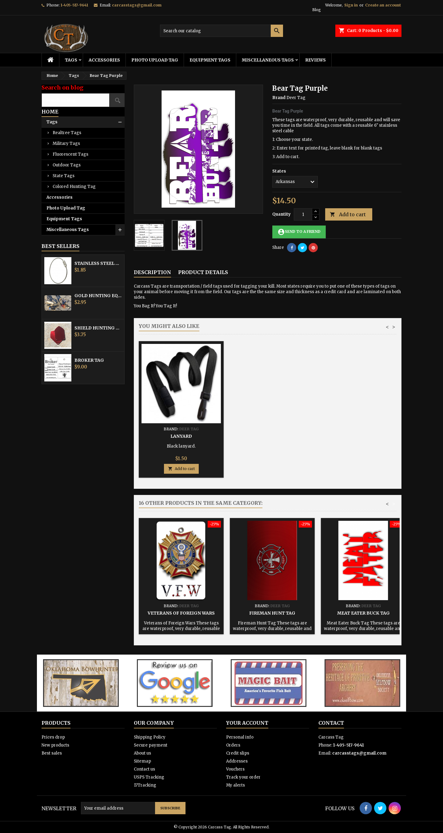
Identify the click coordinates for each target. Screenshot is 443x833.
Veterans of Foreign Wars (181, 613)
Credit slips (237, 753)
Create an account (383, 5)
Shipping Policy (150, 737)
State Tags (63, 175)
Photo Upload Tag (154, 60)
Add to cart (348, 214)
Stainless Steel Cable (98, 263)
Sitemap (142, 761)
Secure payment (150, 745)
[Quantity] (303, 214)
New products (55, 745)
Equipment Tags (210, 60)
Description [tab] (152, 272)
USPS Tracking (149, 777)
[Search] (221, 31)
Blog (316, 9)
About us (142, 753)
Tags (71, 60)
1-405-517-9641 (74, 5)
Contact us (144, 769)
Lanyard (363, 436)
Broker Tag (89, 360)
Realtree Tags (67, 132)
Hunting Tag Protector (272, 436)
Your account (247, 723)
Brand (278, 97)
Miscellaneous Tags (268, 60)
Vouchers (235, 769)
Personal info (239, 737)
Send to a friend (299, 232)
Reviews (315, 60)
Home (50, 112)
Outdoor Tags (67, 165)
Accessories (104, 60)
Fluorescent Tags (70, 154)
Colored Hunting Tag (74, 186)
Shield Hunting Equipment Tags (98, 327)
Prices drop (53, 737)
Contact (331, 723)
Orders (233, 745)
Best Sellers (60, 246)
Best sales (52, 753)
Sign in (351, 5)
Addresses (237, 761)
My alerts (235, 785)
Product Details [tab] (203, 272)
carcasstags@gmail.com (137, 5)
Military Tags (66, 143)
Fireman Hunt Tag (272, 613)
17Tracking (145, 785)
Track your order (243, 777)
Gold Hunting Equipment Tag (98, 295)
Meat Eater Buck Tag (363, 613)
